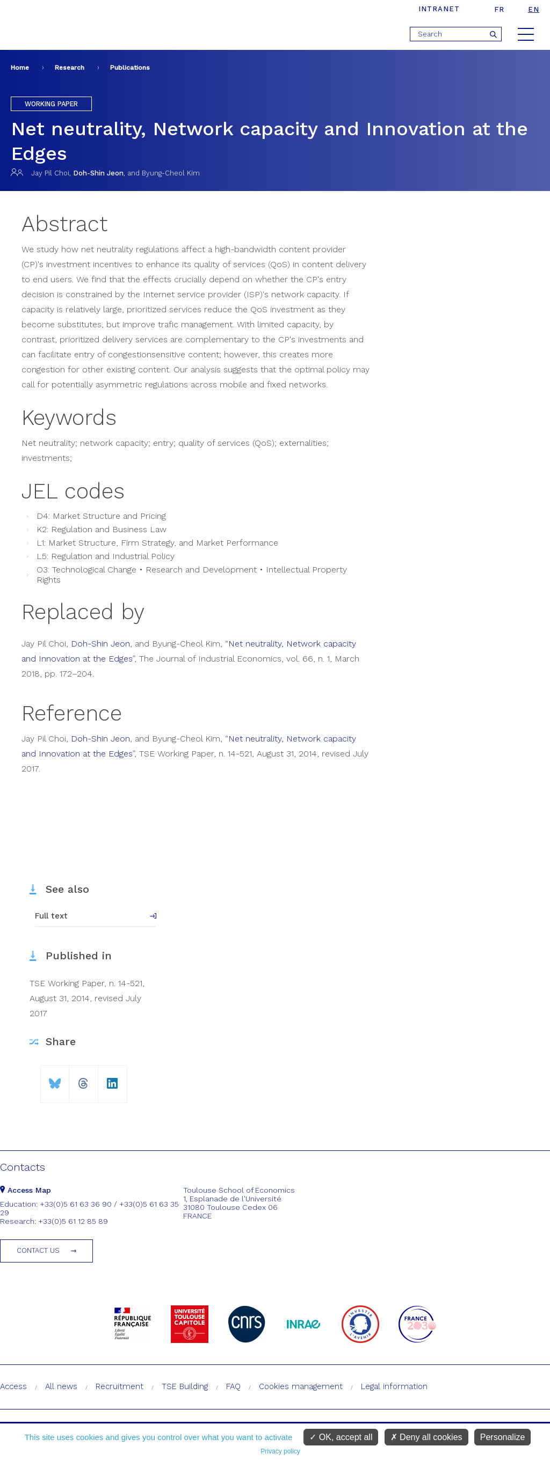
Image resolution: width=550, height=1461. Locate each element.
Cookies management (301, 1386)
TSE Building (185, 1386)
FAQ (233, 1386)
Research (69, 67)
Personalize (502, 1437)
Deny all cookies (426, 1437)
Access (13, 1386)
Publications (130, 67)
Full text (51, 916)
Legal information (394, 1386)
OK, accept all (340, 1437)
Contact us (38, 1250)
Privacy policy (280, 1451)
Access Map (25, 1190)
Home (20, 67)
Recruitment (119, 1386)
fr (499, 9)
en (533, 9)
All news (61, 1386)
